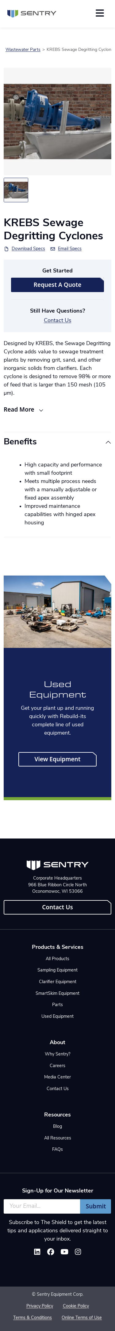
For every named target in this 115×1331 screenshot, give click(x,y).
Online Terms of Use (82, 1318)
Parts (57, 1005)
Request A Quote (58, 285)
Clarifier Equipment (57, 982)
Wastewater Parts (23, 50)
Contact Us (57, 321)
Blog (57, 1126)
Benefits (20, 442)
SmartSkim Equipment (57, 993)
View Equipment (58, 759)
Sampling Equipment (57, 970)
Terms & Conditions (32, 1318)
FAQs (57, 1149)
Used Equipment (57, 1016)
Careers (57, 1066)
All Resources (57, 1138)
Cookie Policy (76, 1306)
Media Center (57, 1077)
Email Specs (70, 249)
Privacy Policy (39, 1306)
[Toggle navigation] (100, 13)
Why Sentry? (57, 1054)
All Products (57, 959)
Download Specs (28, 249)
